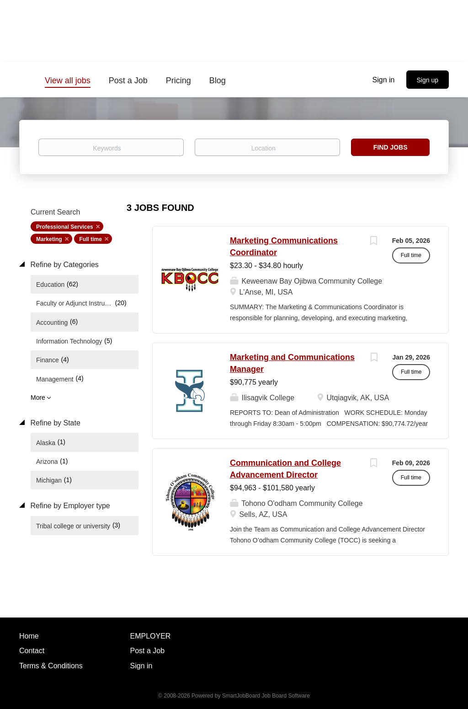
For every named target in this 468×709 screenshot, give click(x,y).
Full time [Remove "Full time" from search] (91, 239)
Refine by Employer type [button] (69, 506)
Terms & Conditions (51, 666)
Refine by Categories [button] (63, 265)
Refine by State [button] (54, 423)
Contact (31, 651)
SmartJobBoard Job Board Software (266, 696)
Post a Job (147, 651)
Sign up (427, 80)
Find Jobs (390, 147)
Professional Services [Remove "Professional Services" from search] (64, 227)
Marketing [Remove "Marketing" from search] (49, 239)
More (38, 397)
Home (29, 636)
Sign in (383, 80)
